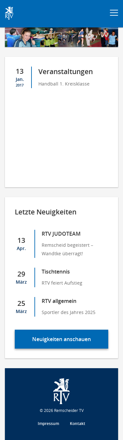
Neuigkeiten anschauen (61, 339)
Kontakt (77, 423)
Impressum (48, 423)
